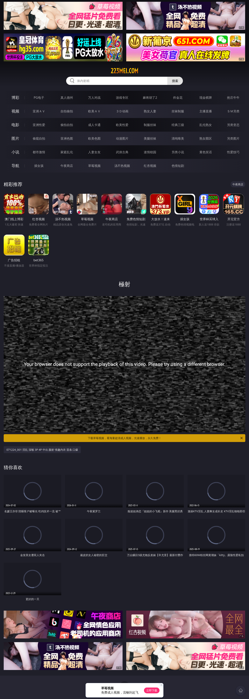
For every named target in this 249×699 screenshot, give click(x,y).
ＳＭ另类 (233, 111)
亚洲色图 (66, 138)
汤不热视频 (122, 166)
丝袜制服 (178, 111)
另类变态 (233, 125)
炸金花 (177, 97)
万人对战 (94, 97)
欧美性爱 (122, 125)
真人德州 (66, 97)
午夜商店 (66, 166)
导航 (15, 165)
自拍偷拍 (66, 111)
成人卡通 (94, 125)
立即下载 (151, 690)
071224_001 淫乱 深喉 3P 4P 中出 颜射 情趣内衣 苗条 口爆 (42, 450)
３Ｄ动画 (122, 111)
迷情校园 (150, 152)
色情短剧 (178, 166)
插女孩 (39, 166)
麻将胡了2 (150, 97)
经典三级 (178, 125)
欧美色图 (94, 138)
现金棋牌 (205, 97)
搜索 (175, 81)
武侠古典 (122, 152)
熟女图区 (205, 138)
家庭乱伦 (66, 152)
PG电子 (39, 97)
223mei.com (124, 71)
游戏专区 (122, 97)
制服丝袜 (150, 125)
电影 (15, 124)
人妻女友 (94, 152)
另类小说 (178, 152)
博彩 (15, 97)
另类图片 (233, 138)
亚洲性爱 (39, 125)
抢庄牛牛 (233, 97)
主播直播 (205, 111)
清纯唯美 (178, 138)
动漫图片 (122, 138)
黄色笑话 (205, 152)
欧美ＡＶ (94, 111)
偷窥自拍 (39, 138)
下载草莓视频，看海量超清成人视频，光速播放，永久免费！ (165, 438)
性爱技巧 (233, 152)
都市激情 (39, 152)
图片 (15, 138)
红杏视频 (150, 166)
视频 (15, 111)
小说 (15, 152)
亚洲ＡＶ (39, 111)
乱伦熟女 (205, 125)
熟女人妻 (150, 111)
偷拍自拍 (66, 125)
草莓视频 (94, 166)
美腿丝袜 (150, 138)
